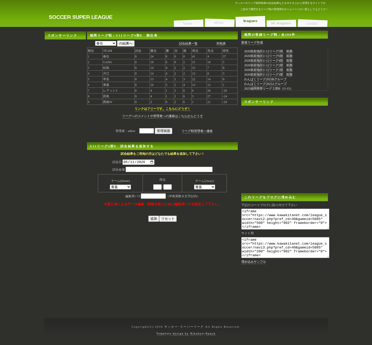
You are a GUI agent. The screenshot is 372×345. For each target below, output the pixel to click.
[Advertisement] (65, 117)
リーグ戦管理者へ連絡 (197, 131)
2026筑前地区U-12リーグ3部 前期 (268, 74)
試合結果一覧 (188, 43)
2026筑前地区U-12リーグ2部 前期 (268, 65)
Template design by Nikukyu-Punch (186, 333)
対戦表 (221, 43)
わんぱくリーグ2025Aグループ (265, 84)
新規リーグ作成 (252, 42)
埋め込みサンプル (253, 269)
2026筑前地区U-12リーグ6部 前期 (268, 56)
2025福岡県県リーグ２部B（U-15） (268, 88)
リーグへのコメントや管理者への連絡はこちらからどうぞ (162, 116)
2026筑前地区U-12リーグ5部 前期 (268, 51)
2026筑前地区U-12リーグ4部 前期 (268, 60)
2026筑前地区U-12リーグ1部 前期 (268, 70)
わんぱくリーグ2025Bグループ (265, 79)
